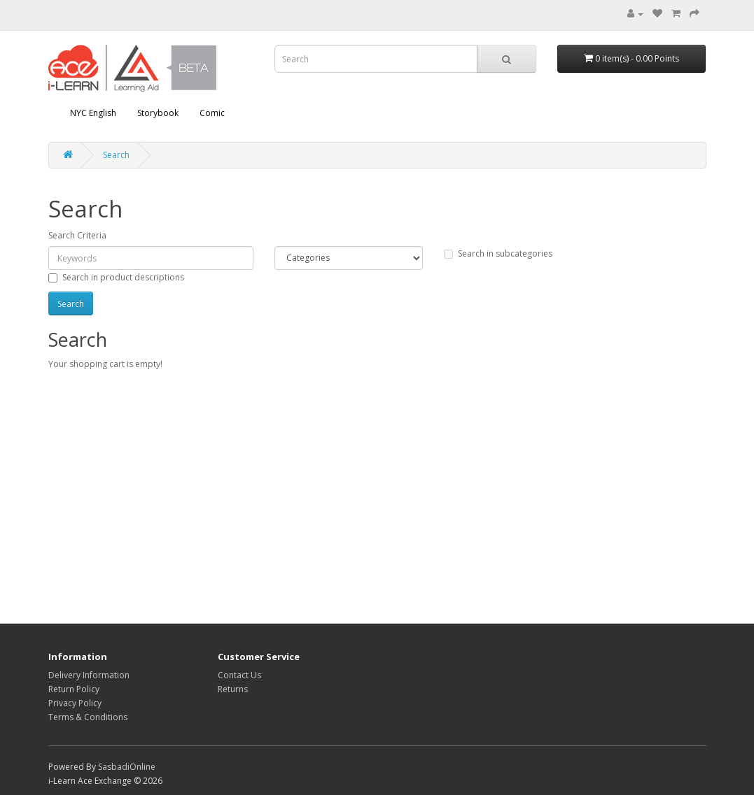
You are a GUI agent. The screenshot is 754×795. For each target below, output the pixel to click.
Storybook (158, 113)
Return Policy (73, 689)
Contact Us (239, 675)
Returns (233, 689)
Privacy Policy (75, 703)
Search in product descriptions (116, 277)
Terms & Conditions (87, 717)
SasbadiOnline (126, 767)
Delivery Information (89, 675)
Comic (212, 113)
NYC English (93, 113)
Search (116, 155)
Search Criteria (77, 235)
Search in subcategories (498, 253)
